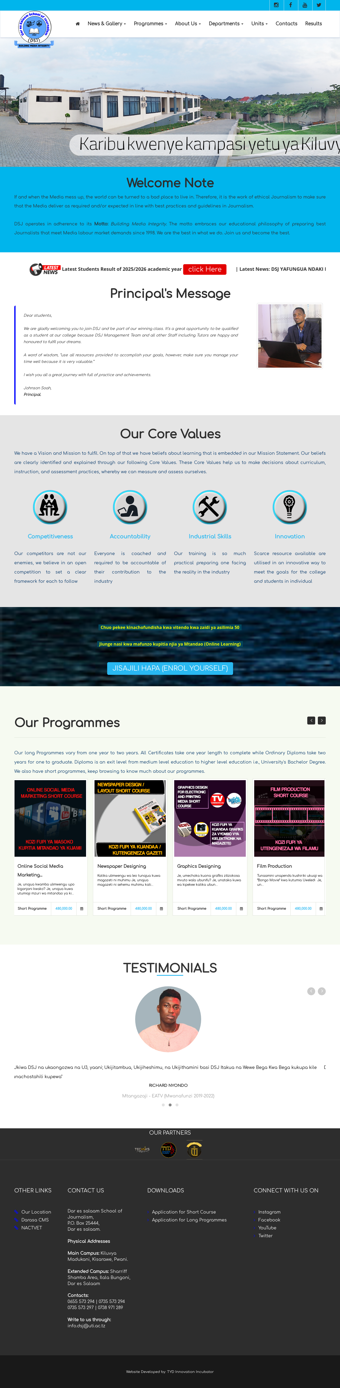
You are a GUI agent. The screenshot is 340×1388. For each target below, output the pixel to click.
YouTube (267, 1228)
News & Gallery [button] (107, 23)
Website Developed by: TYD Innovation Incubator (170, 1372)
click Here (306, 269)
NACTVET (31, 1228)
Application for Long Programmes (189, 1220)
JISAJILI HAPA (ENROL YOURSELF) (170, 668)
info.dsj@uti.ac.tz (86, 1326)
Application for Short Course (184, 1212)
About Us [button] (188, 23)
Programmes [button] (150, 23)
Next (334, 102)
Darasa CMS (35, 1220)
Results (313, 23)
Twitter (265, 1236)
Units (259, 23)
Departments (226, 23)
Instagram (269, 1212)
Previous (5, 102)
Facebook (269, 1220)
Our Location (36, 1212)
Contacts (286, 23)
